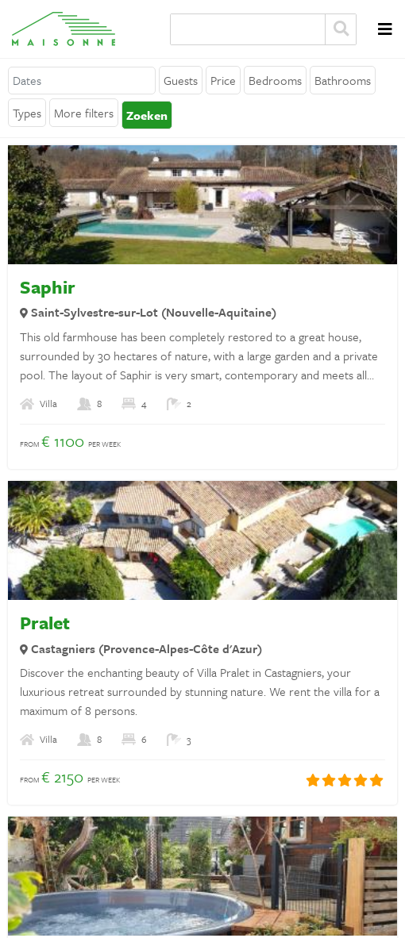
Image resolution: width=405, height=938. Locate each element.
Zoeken (341, 29)
